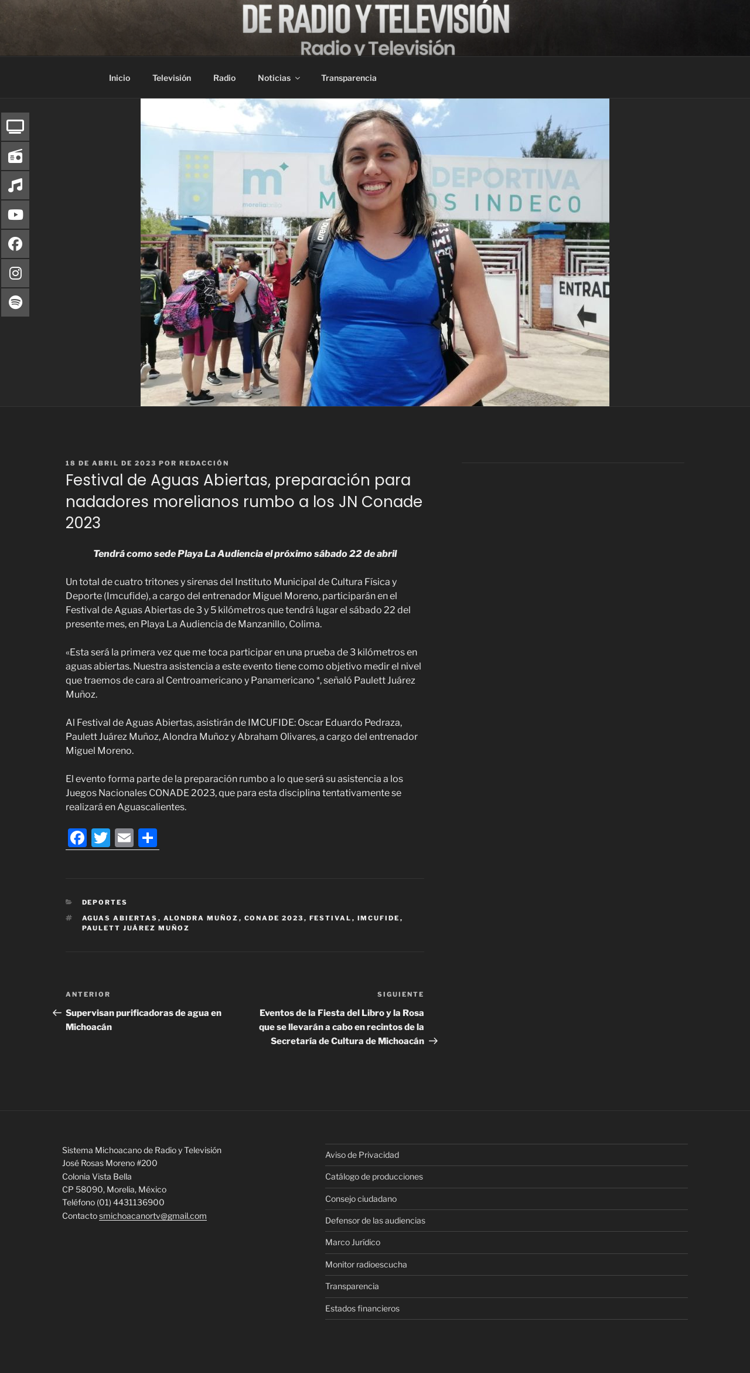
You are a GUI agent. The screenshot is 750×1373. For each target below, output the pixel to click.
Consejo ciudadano (361, 1199)
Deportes (105, 902)
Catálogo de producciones (374, 1176)
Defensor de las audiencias (375, 1220)
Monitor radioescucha (366, 1264)
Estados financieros (362, 1308)
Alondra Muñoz (201, 918)
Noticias (280, 78)
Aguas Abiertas (120, 918)
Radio (224, 78)
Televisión (171, 78)
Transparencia (349, 78)
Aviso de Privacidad (362, 1155)
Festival (330, 918)
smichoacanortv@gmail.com (153, 1216)
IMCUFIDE (378, 918)
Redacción (204, 463)
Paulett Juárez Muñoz (136, 928)
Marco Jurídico (352, 1242)
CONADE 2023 (274, 918)
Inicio (119, 78)
